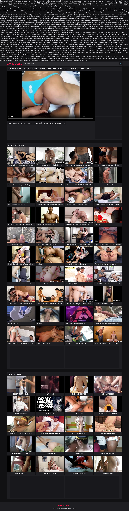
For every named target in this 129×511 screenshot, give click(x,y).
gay (9, 123)
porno (46, 123)
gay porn (31, 123)
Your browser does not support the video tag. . (51, 96)
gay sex (23, 123)
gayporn (16, 123)
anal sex (58, 123)
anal (51, 123)
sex (64, 123)
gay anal (39, 123)
